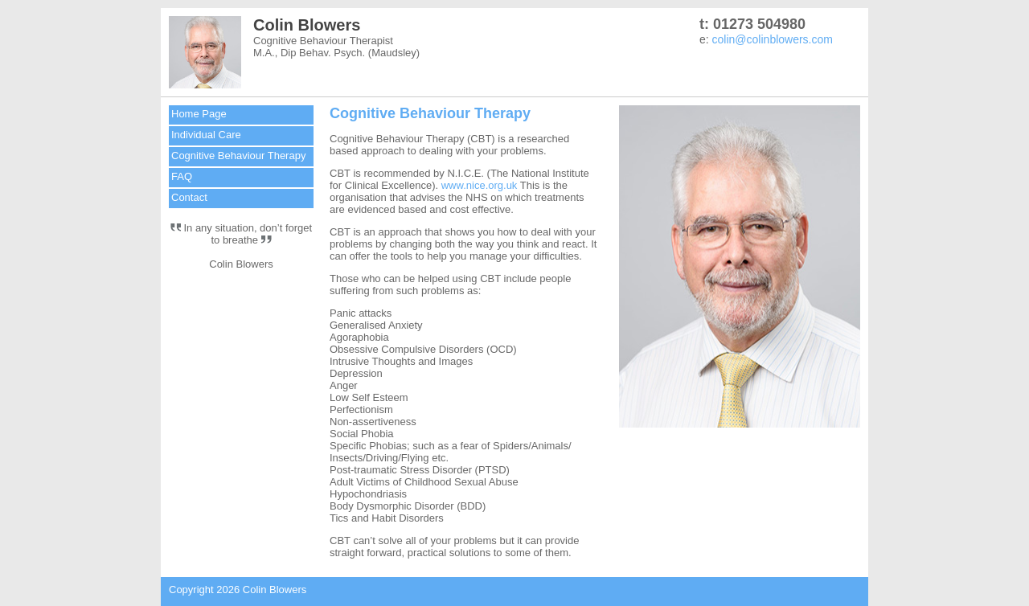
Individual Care (206, 135)
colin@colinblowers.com (772, 39)
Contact (189, 197)
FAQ (181, 176)
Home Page (199, 114)
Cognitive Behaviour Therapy (238, 155)
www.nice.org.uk (479, 185)
